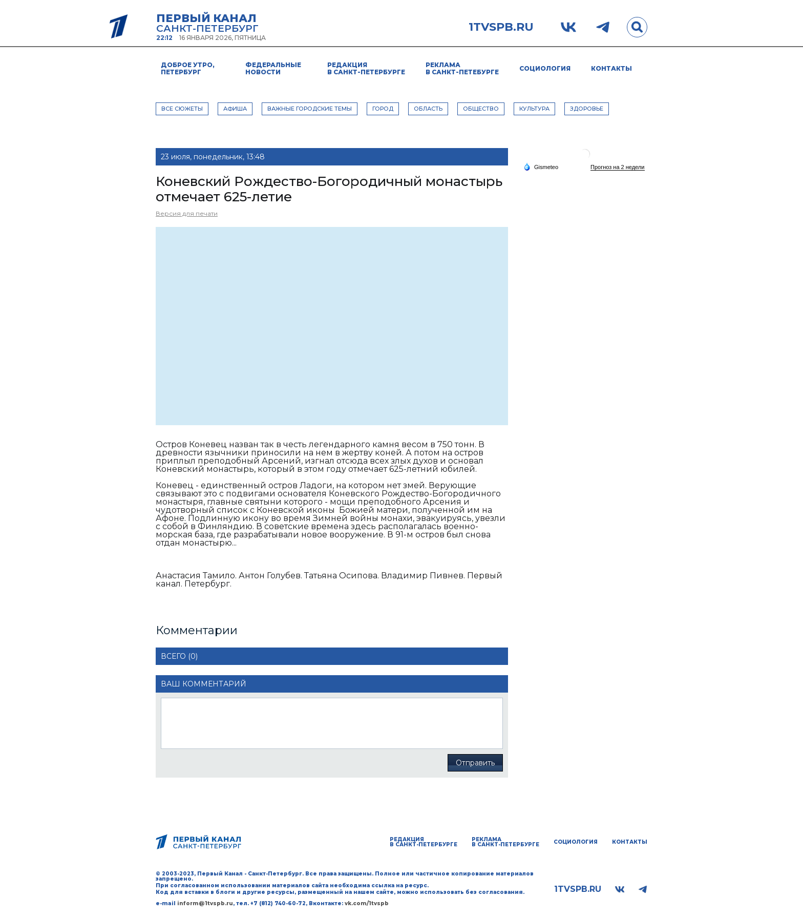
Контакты (611, 68)
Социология (544, 68)
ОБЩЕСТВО (481, 108)
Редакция (366, 68)
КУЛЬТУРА (534, 108)
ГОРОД (382, 108)
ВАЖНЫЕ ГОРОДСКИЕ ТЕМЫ (309, 108)
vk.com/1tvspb (367, 903)
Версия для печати (187, 213)
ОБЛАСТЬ (428, 108)
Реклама (462, 68)
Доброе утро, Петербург (188, 68)
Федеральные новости (273, 68)
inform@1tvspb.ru (205, 903)
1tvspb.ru (501, 27)
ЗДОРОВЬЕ (586, 108)
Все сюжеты (182, 108)
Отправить (475, 762)
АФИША (235, 108)
